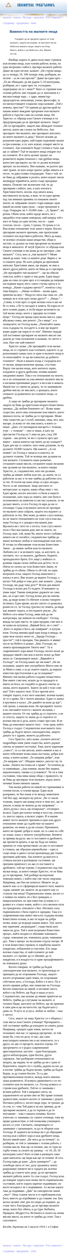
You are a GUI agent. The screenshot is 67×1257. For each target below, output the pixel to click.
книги (17, 17)
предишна (22, 23)
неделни (39, 17)
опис (33, 23)
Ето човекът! (54, 17)
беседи (27, 17)
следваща (8, 23)
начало (7, 17)
